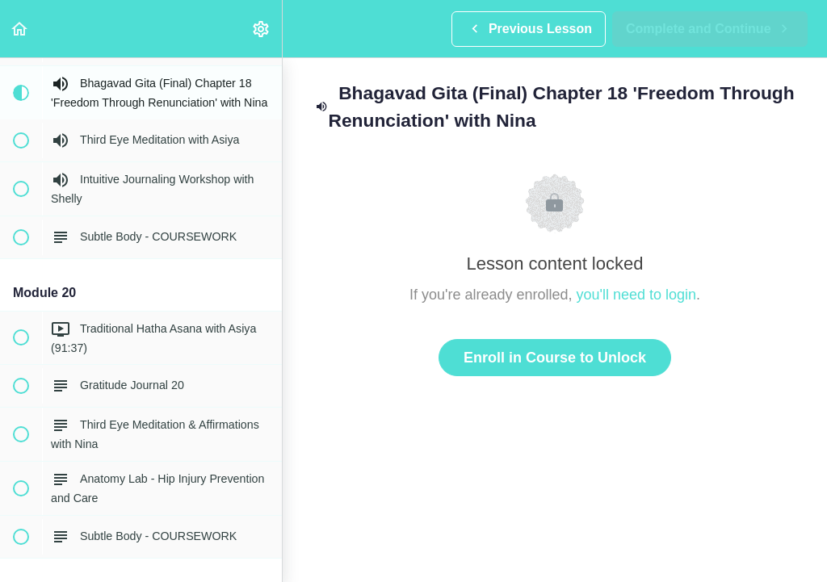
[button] (20, 28)
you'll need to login (637, 295)
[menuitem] (261, 28)
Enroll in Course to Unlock (555, 358)
